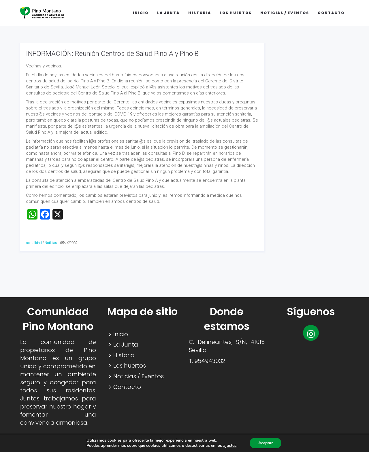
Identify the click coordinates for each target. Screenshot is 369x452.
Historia (199, 12)
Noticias (51, 243)
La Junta (168, 12)
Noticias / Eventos (284, 12)
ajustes (229, 445)
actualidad (34, 243)
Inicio (140, 12)
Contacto (331, 12)
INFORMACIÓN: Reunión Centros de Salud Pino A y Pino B (112, 54)
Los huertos (236, 12)
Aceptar (265, 443)
